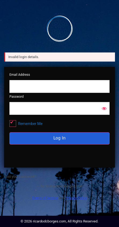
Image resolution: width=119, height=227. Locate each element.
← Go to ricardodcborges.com (59, 186)
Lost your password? (20, 177)
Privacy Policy (76, 198)
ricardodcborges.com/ (59, 28)
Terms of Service (45, 198)
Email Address (19, 75)
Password (16, 97)
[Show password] (104, 108)
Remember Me (30, 124)
